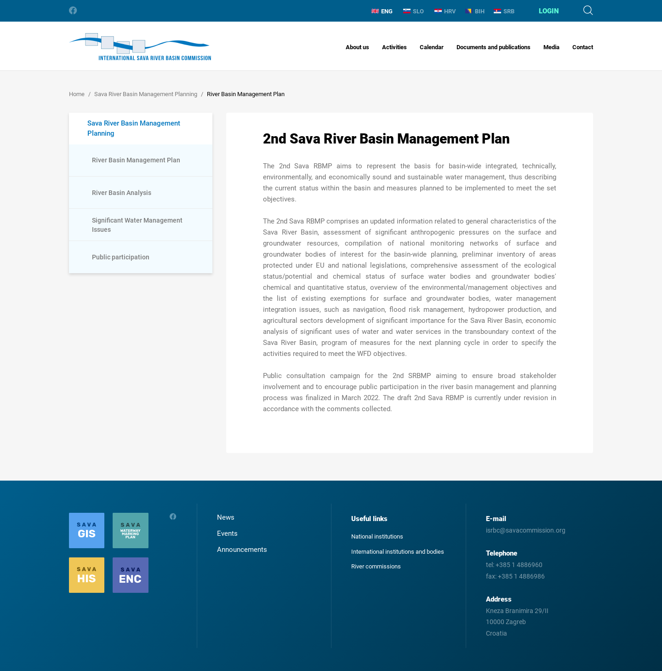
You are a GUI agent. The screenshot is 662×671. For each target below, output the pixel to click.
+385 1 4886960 (519, 564)
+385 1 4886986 (521, 576)
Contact (582, 47)
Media (551, 47)
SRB (504, 11)
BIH (475, 11)
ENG (382, 11)
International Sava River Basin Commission (140, 46)
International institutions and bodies (397, 551)
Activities (394, 47)
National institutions (377, 536)
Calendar (432, 47)
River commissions (376, 566)
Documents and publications (494, 47)
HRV (445, 11)
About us (357, 47)
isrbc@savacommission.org (525, 530)
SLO (413, 11)
